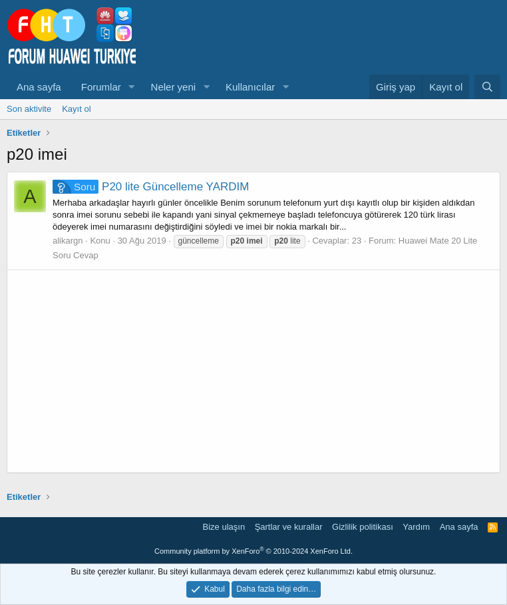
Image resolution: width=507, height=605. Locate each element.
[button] (131, 87)
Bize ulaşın (224, 527)
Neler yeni (173, 87)
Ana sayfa (39, 87)
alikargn (68, 241)
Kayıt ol (76, 109)
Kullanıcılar (250, 87)
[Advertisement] (253, 371)
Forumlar (101, 87)
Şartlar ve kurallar (289, 527)
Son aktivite (29, 109)
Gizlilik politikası (362, 527)
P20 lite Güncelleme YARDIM (151, 186)
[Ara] (487, 87)
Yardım (416, 527)
